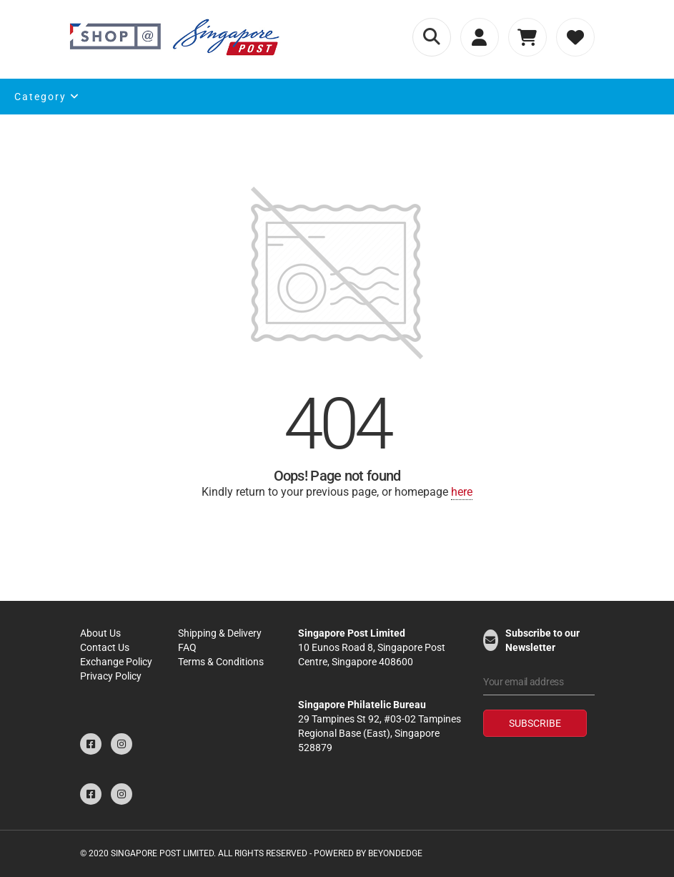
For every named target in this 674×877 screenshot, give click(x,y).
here (461, 492)
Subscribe (535, 723)
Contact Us (104, 647)
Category (47, 96)
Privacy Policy (111, 676)
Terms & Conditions (221, 661)
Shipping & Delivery (220, 633)
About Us (100, 633)
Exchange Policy (116, 661)
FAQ (187, 647)
